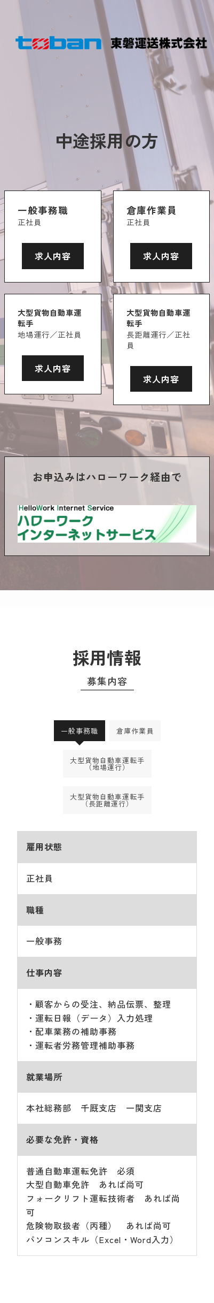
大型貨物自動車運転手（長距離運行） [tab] (107, 800)
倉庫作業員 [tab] (135, 731)
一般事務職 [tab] (79, 731)
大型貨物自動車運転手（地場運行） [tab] (107, 763)
